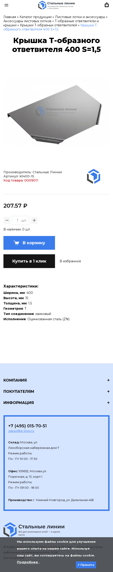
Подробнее (28, 562)
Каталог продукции (35, 17)
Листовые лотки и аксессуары (80, 17)
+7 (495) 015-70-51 (27, 425)
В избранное (70, 261)
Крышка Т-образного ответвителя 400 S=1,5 (50, 27)
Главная (9, 17)
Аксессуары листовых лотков (27, 21)
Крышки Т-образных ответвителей (48, 25)
